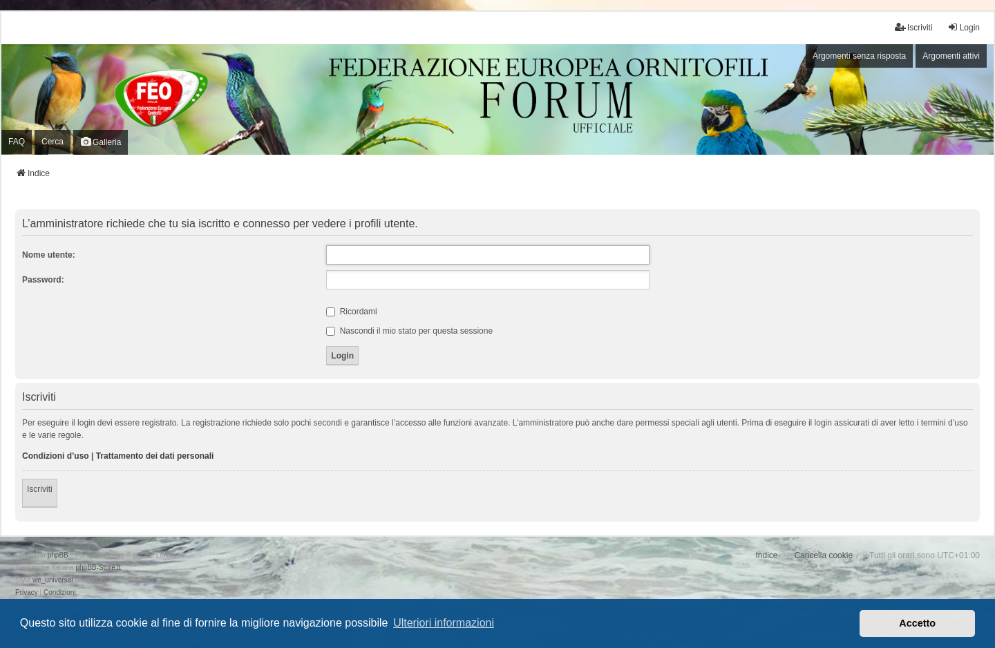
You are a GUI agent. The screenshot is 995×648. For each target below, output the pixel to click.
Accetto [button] (917, 623)
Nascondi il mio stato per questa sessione (409, 331)
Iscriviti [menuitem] (914, 27)
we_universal (52, 580)
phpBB (58, 555)
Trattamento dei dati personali (155, 456)
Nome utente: (48, 255)
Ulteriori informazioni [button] (443, 623)
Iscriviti (40, 489)
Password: (43, 280)
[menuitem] (26, 593)
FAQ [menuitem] (16, 141)
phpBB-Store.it (97, 567)
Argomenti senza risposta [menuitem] (859, 56)
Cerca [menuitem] (52, 141)
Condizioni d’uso (55, 456)
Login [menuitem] (963, 27)
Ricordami (351, 311)
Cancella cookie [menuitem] (823, 555)
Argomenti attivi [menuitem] (951, 56)
